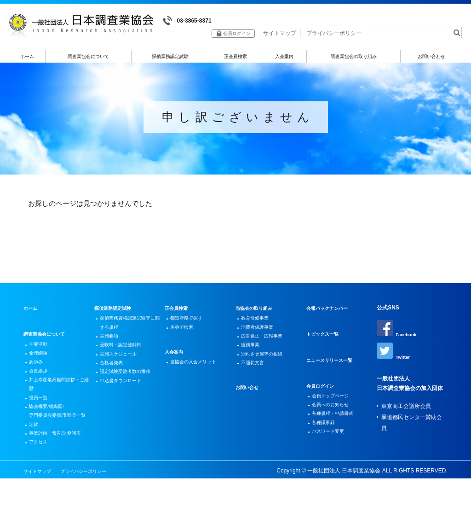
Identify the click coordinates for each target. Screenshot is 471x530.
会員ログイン (322, 393)
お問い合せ (249, 407)
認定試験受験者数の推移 (128, 398)
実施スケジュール (123, 370)
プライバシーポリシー (334, 36)
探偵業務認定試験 (170, 58)
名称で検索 (185, 337)
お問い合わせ (431, 58)
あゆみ (38, 374)
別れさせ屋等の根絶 (267, 370)
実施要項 (112, 348)
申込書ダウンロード (125, 414)
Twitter (395, 359)
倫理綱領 (41, 363)
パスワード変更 (332, 448)
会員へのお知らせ (335, 415)
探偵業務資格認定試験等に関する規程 (128, 331)
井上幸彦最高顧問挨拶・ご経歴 (55, 402)
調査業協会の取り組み (353, 58)
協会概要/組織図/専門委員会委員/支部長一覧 (58, 440)
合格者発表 (114, 381)
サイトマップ (279, 36)
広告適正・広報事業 (267, 348)
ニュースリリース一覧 (334, 367)
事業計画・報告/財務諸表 (58, 479)
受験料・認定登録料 (125, 359)
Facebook (399, 335)
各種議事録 (326, 437)
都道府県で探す (190, 326)
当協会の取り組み (258, 315)
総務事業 (253, 359)
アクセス (41, 496)
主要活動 (41, 352)
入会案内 (284, 58)
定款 (35, 463)
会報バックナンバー (331, 315)
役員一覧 (41, 418)
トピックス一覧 (325, 341)
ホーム (27, 58)
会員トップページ (335, 404)
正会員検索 (235, 58)
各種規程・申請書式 (337, 426)
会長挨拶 (41, 385)
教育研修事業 (258, 326)
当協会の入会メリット (198, 374)
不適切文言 (256, 381)
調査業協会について (88, 58)
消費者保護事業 (261, 337)
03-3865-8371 (191, 21)
